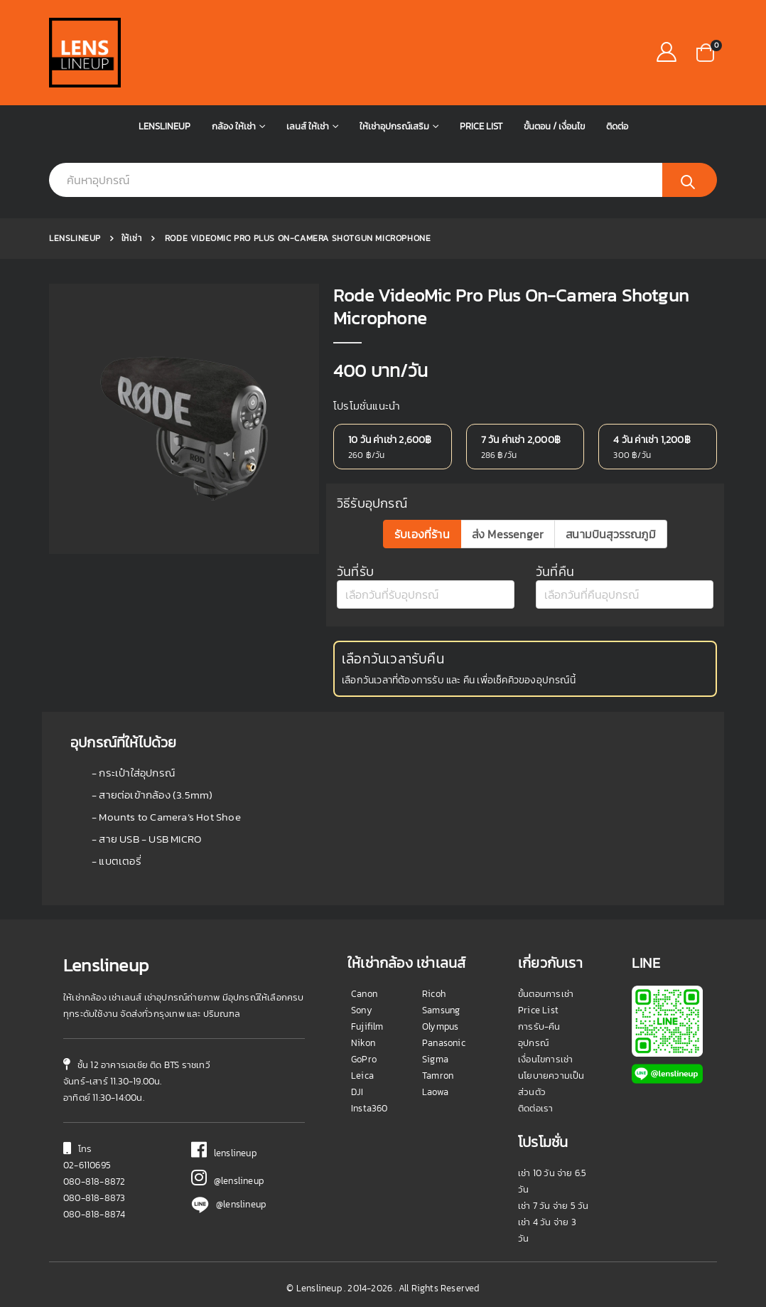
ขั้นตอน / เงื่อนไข (554, 126)
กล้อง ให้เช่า (234, 126)
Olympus (440, 1026)
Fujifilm (367, 1026)
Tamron (437, 1075)
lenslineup (224, 1153)
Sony (361, 1010)
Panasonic (443, 1043)
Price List (481, 126)
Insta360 (369, 1108)
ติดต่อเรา (535, 1108)
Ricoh (434, 994)
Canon (364, 994)
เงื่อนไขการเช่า (545, 1059)
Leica (362, 1075)
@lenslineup (227, 1181)
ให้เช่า (132, 238)
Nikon (363, 1043)
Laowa (435, 1092)
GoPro (364, 1059)
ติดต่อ (617, 126)
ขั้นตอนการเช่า (545, 994)
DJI (357, 1092)
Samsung (441, 1010)
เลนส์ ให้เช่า (307, 126)
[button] (705, 51)
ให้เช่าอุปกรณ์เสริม (394, 126)
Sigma (435, 1059)
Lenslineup (164, 126)
